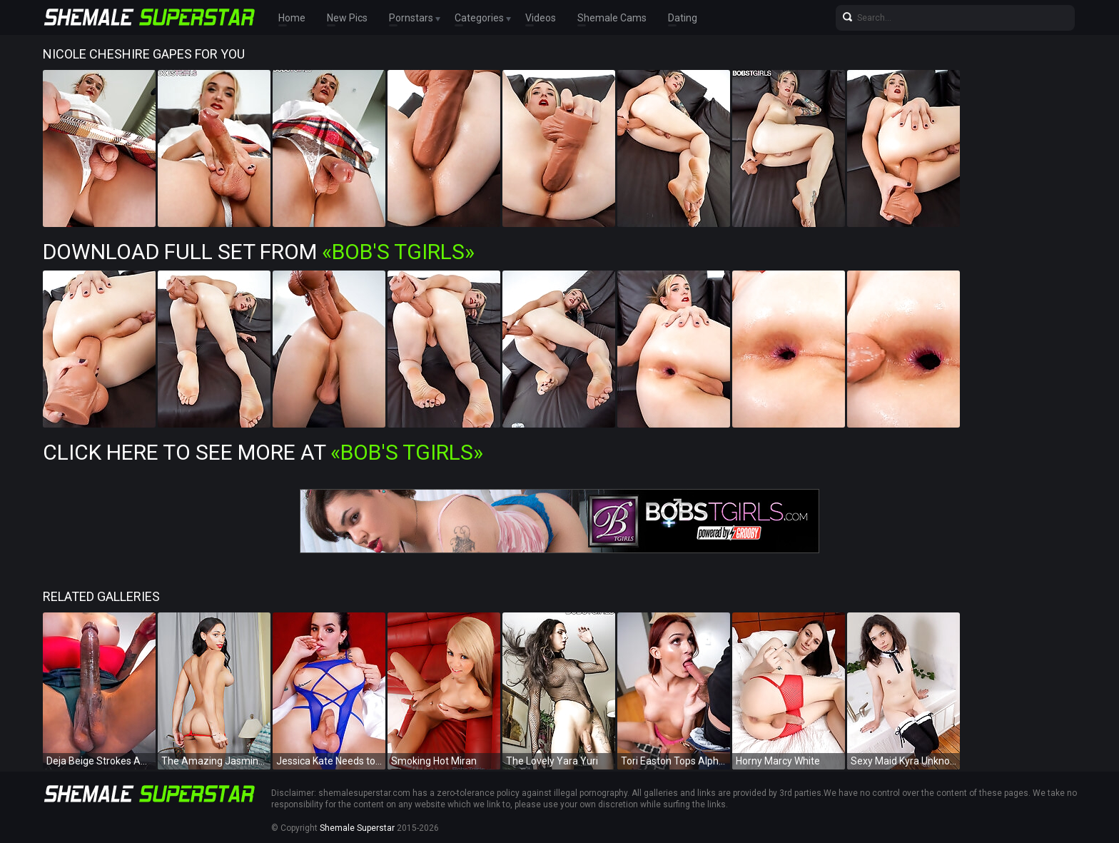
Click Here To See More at (263, 452)
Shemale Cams (612, 18)
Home (291, 18)
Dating (682, 18)
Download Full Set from (259, 251)
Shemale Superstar (357, 828)
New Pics (347, 18)
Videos (540, 18)
